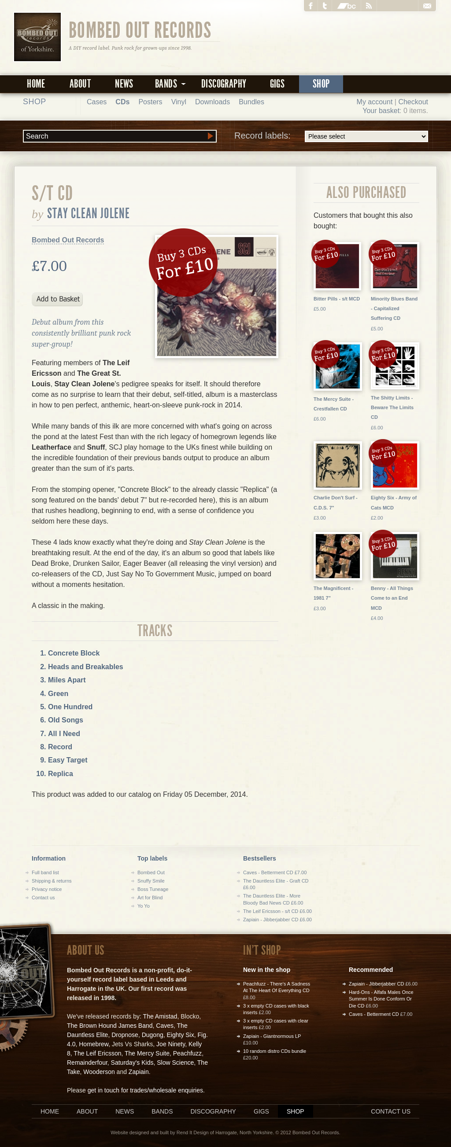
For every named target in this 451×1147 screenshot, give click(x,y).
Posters (150, 102)
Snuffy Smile (151, 880)
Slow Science (175, 1062)
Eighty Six (180, 1034)
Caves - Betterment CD (374, 1014)
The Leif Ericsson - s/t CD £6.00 (277, 911)
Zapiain (139, 1071)
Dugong (152, 1034)
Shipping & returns (52, 880)
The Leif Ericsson (97, 1053)
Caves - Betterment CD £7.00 (275, 872)
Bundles (251, 102)
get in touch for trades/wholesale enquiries (145, 1090)
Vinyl (178, 102)
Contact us (43, 897)
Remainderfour (87, 1062)
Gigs (277, 84)
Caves (165, 1025)
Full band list (45, 872)
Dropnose (124, 1034)
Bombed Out (151, 872)
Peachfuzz (187, 1053)
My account (375, 102)
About (80, 84)
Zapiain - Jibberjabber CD (376, 983)
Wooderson (99, 1071)
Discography (223, 84)
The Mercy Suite (147, 1053)
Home (36, 84)
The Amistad (160, 1016)
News (124, 84)
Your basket (380, 110)
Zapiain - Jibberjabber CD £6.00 (277, 919)
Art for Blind (150, 897)
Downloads (212, 102)
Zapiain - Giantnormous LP (272, 1036)
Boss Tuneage (152, 889)
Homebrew (93, 1044)
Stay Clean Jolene (88, 213)
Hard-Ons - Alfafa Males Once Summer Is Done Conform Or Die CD (381, 998)
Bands (162, 1111)
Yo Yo (143, 906)
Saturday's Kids (132, 1062)
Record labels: (331, 136)
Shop (321, 84)
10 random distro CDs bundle (274, 1051)
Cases (97, 102)
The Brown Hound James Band (110, 1025)
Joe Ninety (170, 1044)
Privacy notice (47, 889)
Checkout (413, 102)
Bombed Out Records (140, 29)
